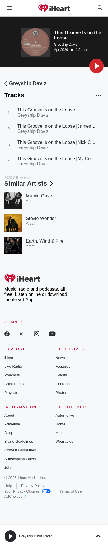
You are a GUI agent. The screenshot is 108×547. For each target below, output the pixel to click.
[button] (96, 66)
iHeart (9, 358)
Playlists (11, 392)
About (9, 415)
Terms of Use (71, 491)
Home (61, 424)
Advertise (12, 424)
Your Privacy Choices (27, 491)
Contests (63, 384)
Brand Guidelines (18, 441)
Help (8, 486)
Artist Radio (14, 384)
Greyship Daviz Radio (35, 536)
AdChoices (15, 496)
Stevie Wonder (41, 218)
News (60, 358)
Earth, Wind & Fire (45, 241)
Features (63, 366)
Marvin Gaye (39, 195)
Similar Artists (29, 183)
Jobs (8, 467)
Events (61, 375)
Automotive (65, 415)
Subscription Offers (20, 459)
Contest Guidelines (20, 450)
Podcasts (12, 375)
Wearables (64, 441)
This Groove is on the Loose (46, 109)
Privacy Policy (32, 486)
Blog (8, 433)
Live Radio (13, 366)
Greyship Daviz (65, 45)
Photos (61, 392)
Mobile (61, 433)
